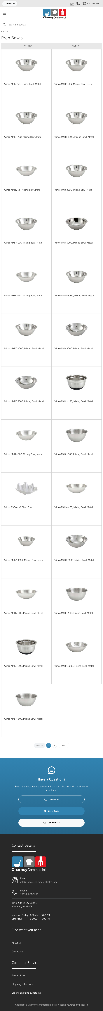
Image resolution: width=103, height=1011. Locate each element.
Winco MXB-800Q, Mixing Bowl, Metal (73, 348)
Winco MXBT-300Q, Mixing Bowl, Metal (74, 295)
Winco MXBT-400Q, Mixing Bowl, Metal (24, 348)
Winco (5, 31)
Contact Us (10, 3)
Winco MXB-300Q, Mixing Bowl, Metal (73, 189)
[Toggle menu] (4, 13)
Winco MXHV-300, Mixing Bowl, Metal (23, 454)
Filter (27, 45)
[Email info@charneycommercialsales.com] (72, 3)
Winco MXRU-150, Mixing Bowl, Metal (73, 401)
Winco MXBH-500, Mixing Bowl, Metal (73, 613)
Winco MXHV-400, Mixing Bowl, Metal (73, 507)
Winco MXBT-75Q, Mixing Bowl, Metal (23, 136)
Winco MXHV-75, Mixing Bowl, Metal (22, 189)
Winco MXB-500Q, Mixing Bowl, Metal (73, 242)
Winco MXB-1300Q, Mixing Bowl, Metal (24, 560)
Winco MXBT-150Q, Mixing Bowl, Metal (74, 136)
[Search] (51, 24)
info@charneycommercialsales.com (38, 881)
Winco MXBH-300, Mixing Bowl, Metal (73, 454)
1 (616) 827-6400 (29, 894)
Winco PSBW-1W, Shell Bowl (18, 507)
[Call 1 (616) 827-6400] (78, 3)
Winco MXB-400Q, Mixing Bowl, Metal (23, 242)
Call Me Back (91, 3)
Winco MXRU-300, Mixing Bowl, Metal (23, 665)
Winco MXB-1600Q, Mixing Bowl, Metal (74, 665)
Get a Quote (51, 811)
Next (63, 745)
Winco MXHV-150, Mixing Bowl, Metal (23, 295)
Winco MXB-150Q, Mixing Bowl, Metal (73, 84)
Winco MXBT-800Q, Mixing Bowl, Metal (74, 560)
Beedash (83, 1004)
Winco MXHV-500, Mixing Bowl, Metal (23, 613)
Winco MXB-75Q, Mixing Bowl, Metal (22, 84)
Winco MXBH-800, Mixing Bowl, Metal (23, 718)
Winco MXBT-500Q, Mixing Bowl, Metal (24, 401)
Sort (75, 45)
